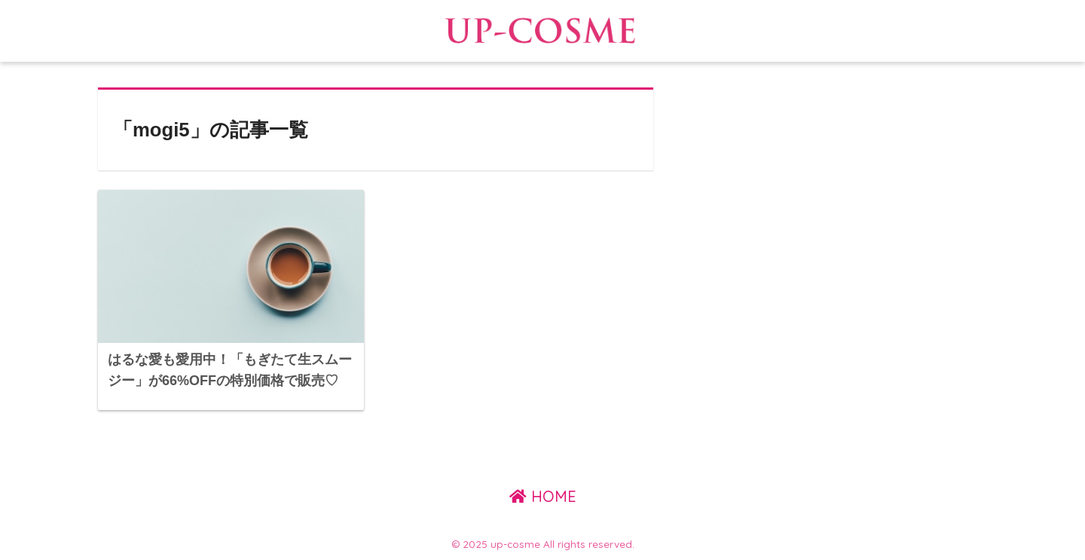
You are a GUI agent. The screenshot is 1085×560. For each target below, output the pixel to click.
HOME (542, 496)
